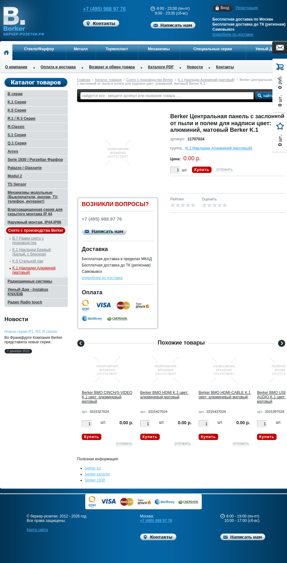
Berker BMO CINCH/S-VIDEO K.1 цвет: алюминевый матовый (107, 397)
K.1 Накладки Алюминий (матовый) (206, 80)
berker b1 (93, 468)
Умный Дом (266, 49)
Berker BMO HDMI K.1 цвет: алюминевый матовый (164, 394)
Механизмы (159, 49)
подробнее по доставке (233, 34)
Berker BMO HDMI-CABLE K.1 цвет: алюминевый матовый (225, 394)
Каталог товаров (108, 80)
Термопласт (117, 49)
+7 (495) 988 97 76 (102, 9)
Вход (225, 8)
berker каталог (97, 474)
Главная (83, 80)
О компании (16, 67)
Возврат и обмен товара (112, 67)
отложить (224, 169)
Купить (201, 170)
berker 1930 (95, 480)
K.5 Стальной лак (27, 261)
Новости (195, 67)
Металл (81, 49)
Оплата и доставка (58, 67)
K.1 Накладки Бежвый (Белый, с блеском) (31, 252)
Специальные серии (212, 49)
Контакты (225, 67)
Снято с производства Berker (149, 80)
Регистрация (247, 8)
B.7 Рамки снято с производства (28, 240)
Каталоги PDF (161, 67)
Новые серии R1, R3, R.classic (30, 331)
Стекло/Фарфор (39, 49)
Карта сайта (37, 530)
